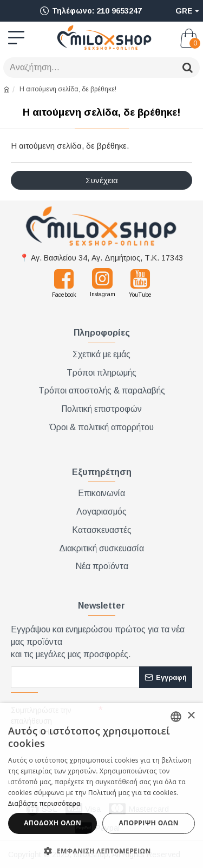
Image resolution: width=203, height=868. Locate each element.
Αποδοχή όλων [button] (52, 822)
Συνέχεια (102, 180)
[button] (101, 850)
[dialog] (101, 785)
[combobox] (176, 716)
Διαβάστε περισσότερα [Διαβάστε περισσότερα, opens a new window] (44, 803)
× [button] (191, 716)
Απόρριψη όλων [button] (148, 822)
